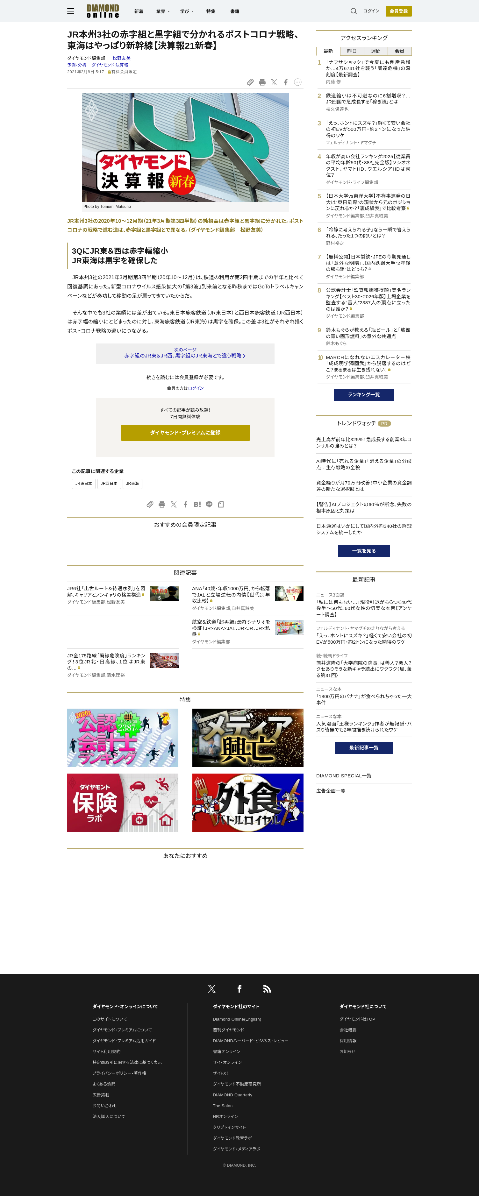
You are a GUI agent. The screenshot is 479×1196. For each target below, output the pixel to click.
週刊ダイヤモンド (228, 1030)
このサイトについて (109, 1019)
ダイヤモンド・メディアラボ (237, 1149)
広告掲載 (100, 1095)
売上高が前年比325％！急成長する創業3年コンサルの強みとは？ (364, 443)
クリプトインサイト (229, 1127)
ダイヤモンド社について (363, 1006)
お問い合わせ (104, 1105)
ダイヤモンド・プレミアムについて (122, 1030)
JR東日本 (83, 483)
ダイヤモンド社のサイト (236, 1006)
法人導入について (108, 1116)
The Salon (223, 1105)
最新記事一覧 (364, 747)
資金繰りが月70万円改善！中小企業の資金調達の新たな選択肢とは (364, 486)
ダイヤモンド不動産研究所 (237, 1084)
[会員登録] (399, 11)
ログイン (371, 11)
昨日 (352, 51)
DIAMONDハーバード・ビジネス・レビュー (251, 1040)
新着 (139, 11)
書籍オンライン (226, 1051)
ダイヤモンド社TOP (357, 1019)
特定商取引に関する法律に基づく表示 (127, 1062)
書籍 (235, 11)
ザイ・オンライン (227, 1062)
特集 (211, 11)
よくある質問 (103, 1084)
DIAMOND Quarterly (233, 1095)
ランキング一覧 (364, 394)
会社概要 (348, 1030)
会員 (400, 51)
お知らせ (347, 1051)
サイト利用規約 (106, 1051)
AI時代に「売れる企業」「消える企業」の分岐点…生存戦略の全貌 (364, 464)
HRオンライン (225, 1116)
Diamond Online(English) (237, 1019)
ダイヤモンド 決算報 (110, 65)
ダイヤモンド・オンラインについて (125, 1006)
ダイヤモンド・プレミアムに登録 (185, 432)
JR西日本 (109, 483)
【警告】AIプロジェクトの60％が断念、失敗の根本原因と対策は (364, 507)
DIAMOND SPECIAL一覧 (344, 775)
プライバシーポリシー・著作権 (119, 1073)
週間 (376, 51)
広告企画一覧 (331, 791)
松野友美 (121, 58)
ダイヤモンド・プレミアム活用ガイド (124, 1040)
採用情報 (348, 1040)
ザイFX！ (221, 1073)
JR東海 (132, 483)
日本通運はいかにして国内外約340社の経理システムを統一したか (364, 529)
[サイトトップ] (96, 11)
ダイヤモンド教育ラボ (232, 1138)
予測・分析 (76, 65)
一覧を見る (364, 551)
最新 (328, 51)
